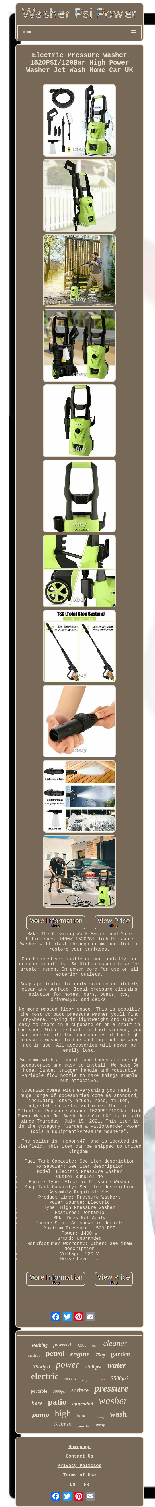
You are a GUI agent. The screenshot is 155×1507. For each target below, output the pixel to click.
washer (113, 1400)
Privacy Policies (80, 1465)
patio (57, 1401)
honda (83, 1415)
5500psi (93, 1367)
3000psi (59, 1391)
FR (86, 1484)
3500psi (119, 1378)
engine (79, 1354)
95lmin (63, 1423)
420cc (81, 1345)
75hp (100, 1355)
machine (34, 1356)
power (68, 1364)
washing (40, 1345)
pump (40, 1414)
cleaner (115, 1343)
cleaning (99, 1417)
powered (62, 1345)
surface (80, 1390)
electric (44, 1376)
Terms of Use (79, 1475)
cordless (99, 1379)
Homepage (79, 1447)
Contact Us (79, 1456)
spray (100, 1425)
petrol (55, 1353)
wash (118, 1414)
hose (37, 1403)
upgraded (82, 1404)
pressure (111, 1388)
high (63, 1413)
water (116, 1365)
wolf (84, 1380)
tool (94, 1346)
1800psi (70, 1379)
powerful (83, 1426)
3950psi (41, 1367)
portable (39, 1391)
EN (72, 1484)
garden (121, 1354)
